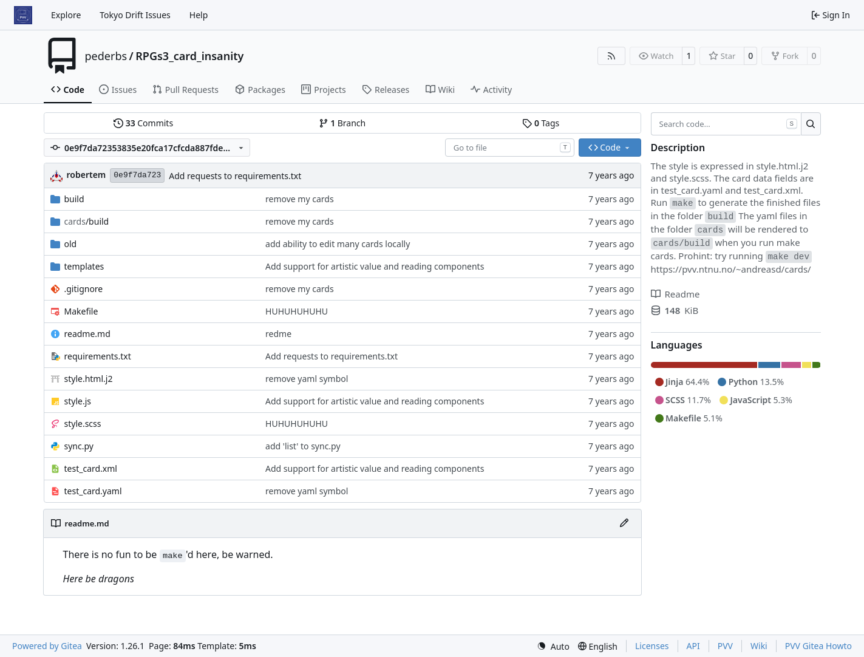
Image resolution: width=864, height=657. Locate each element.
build (74, 199)
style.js (77, 401)
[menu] (553, 646)
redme (278, 333)
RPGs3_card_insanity (189, 56)
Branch (342, 123)
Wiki (758, 646)
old (70, 244)
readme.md (87, 333)
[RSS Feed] (611, 56)
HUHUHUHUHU (296, 311)
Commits (143, 123)
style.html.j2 (88, 378)
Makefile (81, 311)
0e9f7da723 (137, 175)
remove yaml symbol (306, 378)
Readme (675, 294)
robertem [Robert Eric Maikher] (86, 174)
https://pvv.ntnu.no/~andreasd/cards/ (731, 269)
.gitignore (83, 288)
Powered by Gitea (47, 646)
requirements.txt (97, 356)
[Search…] (811, 123)
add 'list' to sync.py (303, 446)
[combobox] (509, 147)
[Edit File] (624, 523)
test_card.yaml (93, 491)
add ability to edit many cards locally (337, 244)
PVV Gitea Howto (818, 646)
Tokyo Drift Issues (135, 15)
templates (84, 266)
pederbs (106, 56)
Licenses (652, 646)
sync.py (79, 446)
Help (198, 15)
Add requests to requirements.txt (235, 176)
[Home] (23, 15)
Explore (66, 15)
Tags (540, 123)
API (693, 646)
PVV (725, 646)
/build (86, 221)
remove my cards (299, 199)
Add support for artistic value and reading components (374, 266)
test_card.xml (90, 468)
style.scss (82, 423)
